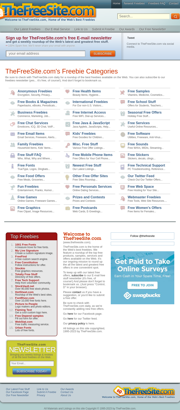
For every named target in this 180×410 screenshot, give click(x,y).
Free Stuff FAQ (29, 155)
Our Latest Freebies (27, 29)
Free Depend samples (29, 315)
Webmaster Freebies (144, 197)
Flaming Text (23, 309)
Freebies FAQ (156, 3)
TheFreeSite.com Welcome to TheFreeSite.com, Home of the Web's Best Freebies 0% (138, 392)
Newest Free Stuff (87, 165)
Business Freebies (32, 112)
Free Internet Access (89, 112)
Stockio (20, 268)
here (70, 313)
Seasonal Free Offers (145, 112)
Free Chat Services (33, 123)
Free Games (27, 197)
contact (76, 292)
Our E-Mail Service (57, 29)
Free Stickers (138, 155)
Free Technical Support (146, 165)
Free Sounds (138, 144)
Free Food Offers (31, 176)
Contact (173, 3)
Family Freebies (30, 144)
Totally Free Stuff (26, 274)
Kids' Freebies (84, 133)
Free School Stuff (142, 102)
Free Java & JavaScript (91, 123)
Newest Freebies (134, 3)
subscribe (77, 275)
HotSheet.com (24, 292)
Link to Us (81, 29)
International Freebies (90, 102)
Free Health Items (87, 91)
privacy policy (76, 323)
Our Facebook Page (17, 392)
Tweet (131, 37)
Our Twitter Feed (141, 176)
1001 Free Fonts (25, 244)
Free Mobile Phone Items (92, 155)
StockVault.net (24, 286)
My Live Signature (27, 250)
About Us (66, 395)
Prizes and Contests (89, 197)
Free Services (139, 123)
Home (116, 3)
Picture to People (26, 304)
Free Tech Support (27, 280)
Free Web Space (141, 186)
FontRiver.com (24, 298)
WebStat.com (23, 321)
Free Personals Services (92, 186)
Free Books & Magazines (38, 102)
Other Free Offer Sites (90, 176)
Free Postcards (85, 208)
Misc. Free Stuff (85, 144)
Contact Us (67, 392)
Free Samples (139, 91)
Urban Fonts (23, 327)
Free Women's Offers (145, 208)
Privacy (41, 395)
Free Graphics (29, 208)
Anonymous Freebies (35, 91)
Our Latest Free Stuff (18, 389)
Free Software (139, 133)
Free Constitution (26, 262)
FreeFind (21, 256)
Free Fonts (26, 165)
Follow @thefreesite (142, 236)
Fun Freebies (28, 186)
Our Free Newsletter (152, 29)
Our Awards (127, 29)
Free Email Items (31, 133)
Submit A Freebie (103, 29)
